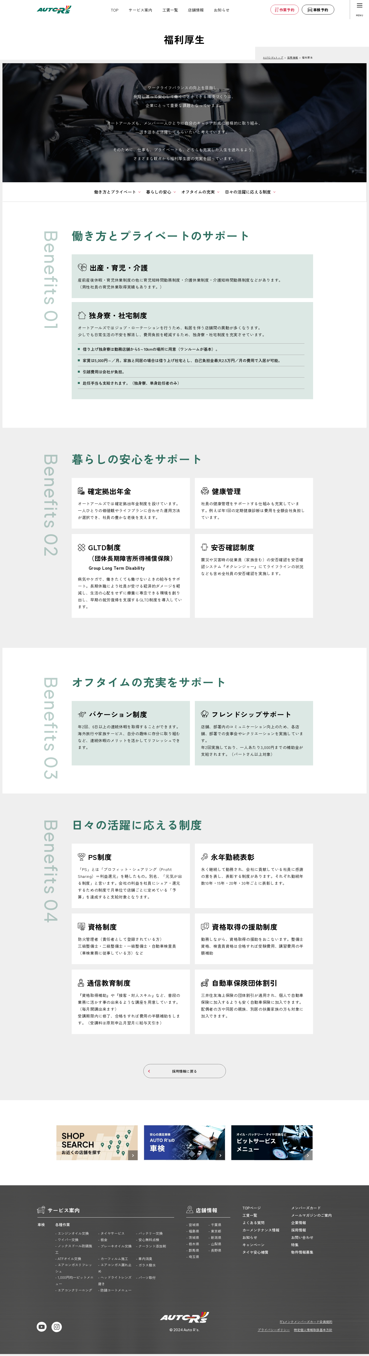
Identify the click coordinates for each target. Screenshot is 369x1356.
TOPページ (251, 1209)
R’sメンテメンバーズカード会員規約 (306, 1323)
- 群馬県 (192, 1252)
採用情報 (292, 57)
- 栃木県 (192, 1245)
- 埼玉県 (192, 1258)
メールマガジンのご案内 (311, 1217)
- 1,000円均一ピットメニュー (74, 1282)
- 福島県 (192, 1233)
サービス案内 (140, 10)
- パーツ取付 (146, 1279)
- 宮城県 (192, 1226)
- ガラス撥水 (146, 1267)
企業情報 (298, 1224)
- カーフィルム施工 (113, 1260)
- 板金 (102, 1241)
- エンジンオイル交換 (72, 1235)
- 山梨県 (214, 1245)
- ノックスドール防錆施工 (73, 1251)
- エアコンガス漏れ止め (115, 1270)
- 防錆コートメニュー (115, 1292)
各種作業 (62, 1226)
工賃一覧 (170, 10)
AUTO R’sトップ (273, 57)
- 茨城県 (192, 1239)
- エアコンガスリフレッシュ (73, 1270)
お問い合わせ (302, 1239)
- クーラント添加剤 (151, 1248)
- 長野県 (214, 1252)
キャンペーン (253, 1246)
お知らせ (222, 10)
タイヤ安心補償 (255, 1254)
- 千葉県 (214, 1226)
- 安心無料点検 (147, 1241)
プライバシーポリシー (274, 1331)
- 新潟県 (214, 1239)
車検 (41, 1226)
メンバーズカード (306, 1209)
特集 (295, 1246)
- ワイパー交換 (66, 1241)
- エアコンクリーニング (73, 1292)
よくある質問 (253, 1224)
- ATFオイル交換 (68, 1260)
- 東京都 (214, 1233)
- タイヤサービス (111, 1235)
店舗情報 (196, 10)
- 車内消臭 (144, 1260)
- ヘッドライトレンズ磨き (115, 1282)
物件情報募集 (302, 1254)
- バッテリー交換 (149, 1235)
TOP (114, 10)
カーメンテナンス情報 (260, 1231)
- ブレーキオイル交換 (115, 1248)
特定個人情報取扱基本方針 (313, 1331)
